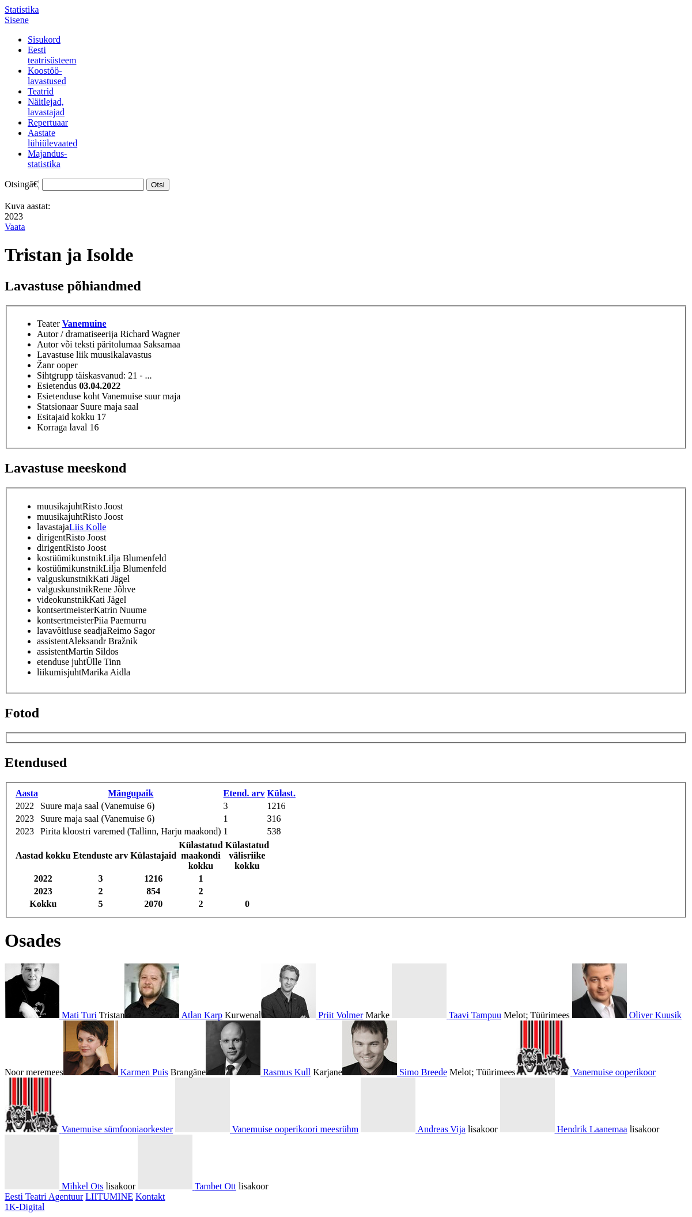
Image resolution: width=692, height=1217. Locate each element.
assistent (52, 641)
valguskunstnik (65, 579)
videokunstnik (63, 599)
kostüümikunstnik (70, 558)
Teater (48, 323)
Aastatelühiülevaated (52, 138)
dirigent (51, 537)
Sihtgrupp (55, 375)
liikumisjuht (59, 672)
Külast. (281, 793)
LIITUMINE (109, 1196)
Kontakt (150, 1196)
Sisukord (44, 39)
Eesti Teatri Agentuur (44, 1196)
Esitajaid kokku (65, 417)
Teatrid (41, 91)
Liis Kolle (87, 527)
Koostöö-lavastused (47, 76)
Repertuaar (48, 122)
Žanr (45, 365)
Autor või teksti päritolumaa (89, 344)
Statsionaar (57, 406)
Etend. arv (244, 793)
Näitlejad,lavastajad (46, 107)
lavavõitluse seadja (72, 631)
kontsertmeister (65, 610)
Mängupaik (130, 793)
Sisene (17, 20)
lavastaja (53, 527)
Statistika (22, 9)
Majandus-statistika (47, 159)
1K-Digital (24, 1207)
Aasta (27, 793)
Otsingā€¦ (22, 184)
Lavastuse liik (62, 355)
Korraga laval (62, 427)
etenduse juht (61, 662)
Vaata (15, 227)
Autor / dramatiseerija (77, 334)
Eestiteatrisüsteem (52, 55)
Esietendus (57, 386)
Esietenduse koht (68, 396)
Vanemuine (84, 323)
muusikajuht (59, 506)
